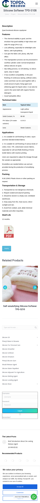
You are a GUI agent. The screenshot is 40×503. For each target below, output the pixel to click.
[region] (20, 484)
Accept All (20, 487)
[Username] (20, 397)
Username (5, 393)
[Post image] (4, 442)
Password (5, 401)
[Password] (20, 405)
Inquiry (6, 248)
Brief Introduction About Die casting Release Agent (20, 442)
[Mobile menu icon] (36, 3)
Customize (19, 492)
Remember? (6, 417)
